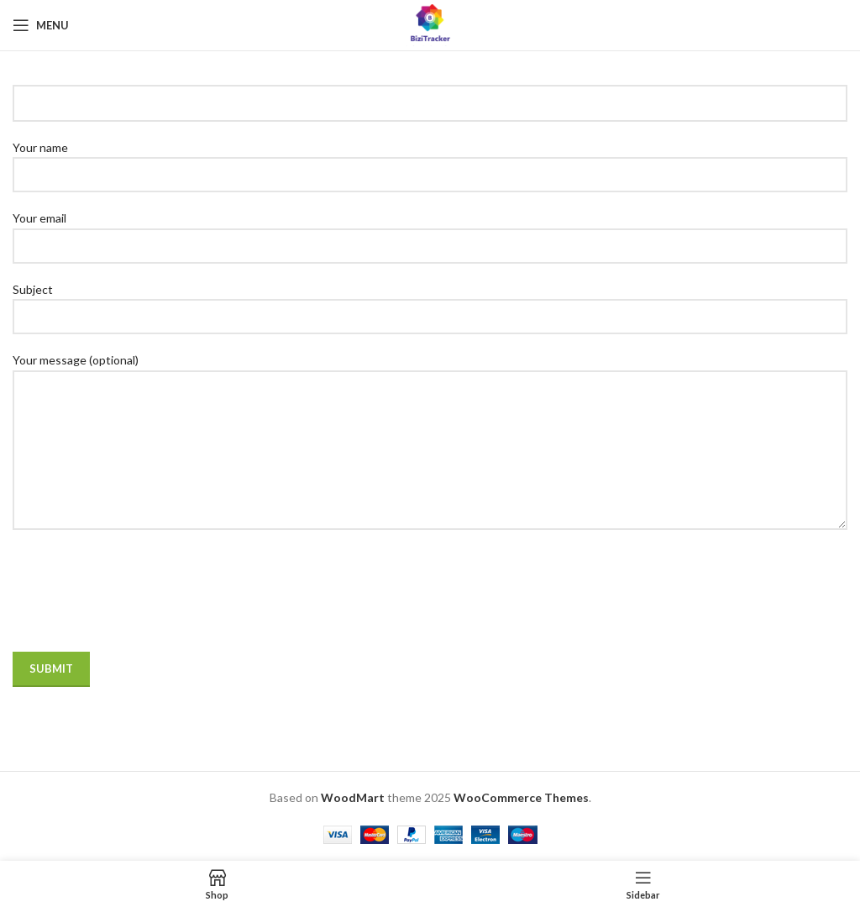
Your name (430, 160)
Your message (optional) (430, 404)
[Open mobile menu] (40, 25)
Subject (430, 302)
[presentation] (140, 602)
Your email (430, 231)
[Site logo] (429, 24)
